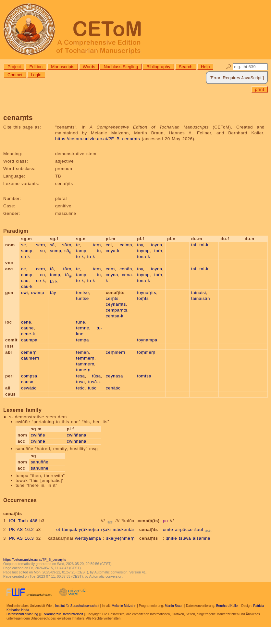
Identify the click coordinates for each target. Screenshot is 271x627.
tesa (80, 376)
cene (26, 322)
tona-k (143, 256)
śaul (198, 529)
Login (36, 74)
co (42, 274)
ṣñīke (171, 538)
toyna (156, 244)
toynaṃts (146, 292)
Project (14, 66)
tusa (80, 381)
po (165, 520)
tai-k (204, 244)
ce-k (40, 280)
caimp (126, 244)
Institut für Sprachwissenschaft (77, 606)
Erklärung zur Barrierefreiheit (62, 614)
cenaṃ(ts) (149, 520)
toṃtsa (144, 376)
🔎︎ (228, 66)
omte (168, 529)
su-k (25, 256)
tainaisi (198, 292)
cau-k (26, 286)
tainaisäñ (200, 298)
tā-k (54, 281)
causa (27, 381)
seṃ (40, 244)
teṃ (97, 244)
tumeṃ (83, 369)
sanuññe (40, 462)
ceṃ (40, 268)
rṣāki (106, 529)
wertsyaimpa (88, 538)
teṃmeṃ (85, 358)
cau (25, 280)
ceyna (112, 274)
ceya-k (112, 250)
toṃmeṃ (146, 352)
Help (205, 66)
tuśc (92, 388)
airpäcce (183, 529)
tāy (53, 292)
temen (82, 352)
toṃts (143, 298)
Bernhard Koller (227, 606)
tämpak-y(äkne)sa (80, 529)
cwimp (37, 292)
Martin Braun (174, 606)
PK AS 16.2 (21, 529)
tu (99, 250)
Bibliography (158, 66)
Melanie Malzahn (124, 606)
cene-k (28, 333)
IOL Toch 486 (23, 520)
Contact (14, 74)
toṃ (158, 250)
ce (23, 268)
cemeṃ (28, 352)
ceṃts (112, 298)
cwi (24, 292)
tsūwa (185, 538)
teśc (80, 388)
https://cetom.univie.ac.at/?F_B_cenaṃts (97, 138)
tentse (82, 292)
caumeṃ (30, 358)
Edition (36, 66)
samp (26, 250)
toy (140, 244)
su (42, 250)
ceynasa (114, 376)
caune (27, 328)
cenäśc (113, 388)
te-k (80, 256)
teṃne (82, 328)
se (23, 244)
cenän (125, 268)
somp (55, 250)
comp (26, 274)
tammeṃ (85, 364)
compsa (29, 376)
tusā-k (94, 381)
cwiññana (76, 435)
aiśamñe (201, 538)
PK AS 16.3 (21, 538)
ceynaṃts (116, 304)
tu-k (91, 256)
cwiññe (38, 435)
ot (58, 529)
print (259, 89)
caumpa (29, 340)
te (78, 244)
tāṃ (67, 268)
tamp (81, 250)
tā (52, 268)
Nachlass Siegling (121, 66)
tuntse (82, 298)
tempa (82, 340)
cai (109, 244)
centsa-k (114, 316)
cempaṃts (116, 310)
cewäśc (28, 388)
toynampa (147, 340)
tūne (80, 322)
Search (185, 66)
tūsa (96, 376)
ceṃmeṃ (115, 352)
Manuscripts (62, 66)
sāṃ (66, 244)
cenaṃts (148, 529)
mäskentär (123, 529)
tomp (55, 274)
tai (193, 244)
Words (89, 66)
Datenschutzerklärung (22, 614)
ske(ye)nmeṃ (120, 538)
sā (52, 244)
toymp (143, 250)
